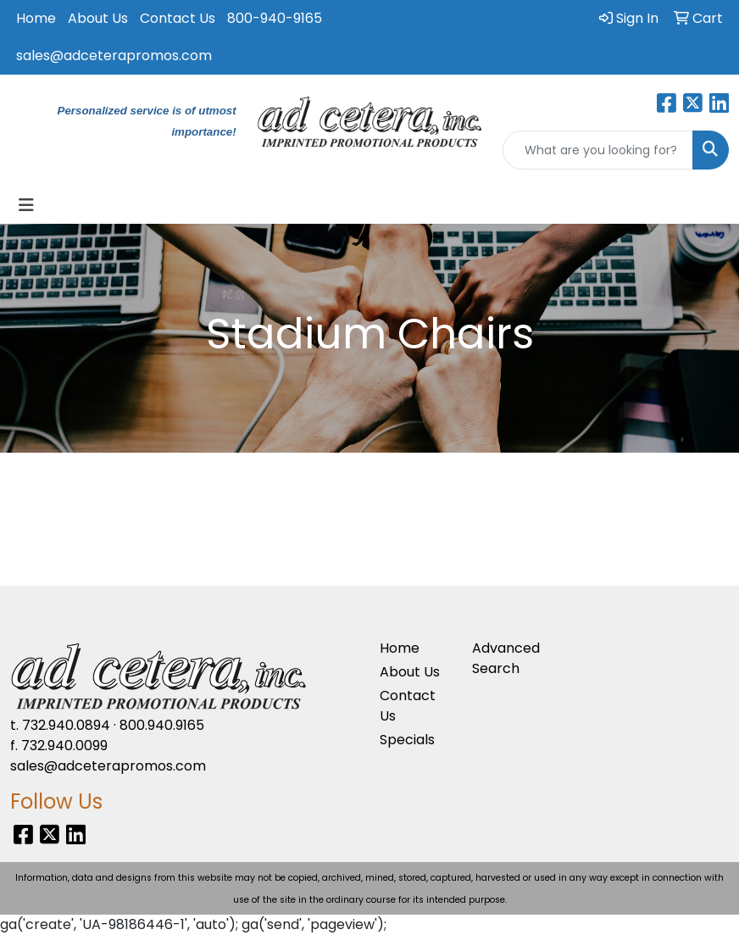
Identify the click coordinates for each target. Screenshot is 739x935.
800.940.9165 (161, 725)
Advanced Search (506, 658)
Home (36, 18)
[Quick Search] (598, 150)
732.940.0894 (66, 725)
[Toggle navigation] (26, 205)
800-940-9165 (274, 18)
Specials (407, 739)
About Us (98, 18)
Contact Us (177, 18)
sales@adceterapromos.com (114, 55)
